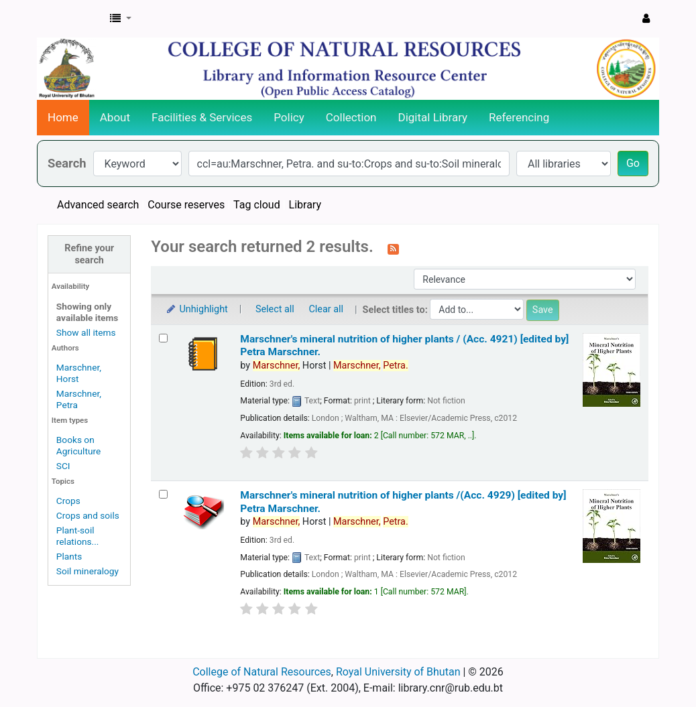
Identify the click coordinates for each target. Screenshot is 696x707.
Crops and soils (87, 515)
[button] (121, 18)
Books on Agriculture (78, 445)
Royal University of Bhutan (398, 671)
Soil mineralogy (87, 571)
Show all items (86, 332)
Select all (274, 309)
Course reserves (186, 204)
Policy (289, 117)
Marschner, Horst (78, 373)
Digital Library (433, 117)
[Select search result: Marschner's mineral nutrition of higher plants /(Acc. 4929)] (163, 494)
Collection (351, 117)
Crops (68, 500)
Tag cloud (256, 204)
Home (63, 117)
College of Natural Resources (261, 671)
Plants (69, 556)
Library (305, 204)
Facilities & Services (202, 117)
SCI (63, 465)
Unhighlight (196, 309)
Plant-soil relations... (77, 536)
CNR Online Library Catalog (71, 18)
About (115, 117)
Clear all (325, 309)
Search (67, 163)
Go (633, 163)
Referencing (519, 117)
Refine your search (89, 254)
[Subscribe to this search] (393, 248)
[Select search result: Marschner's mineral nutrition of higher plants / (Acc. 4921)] (163, 338)
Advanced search (98, 204)
